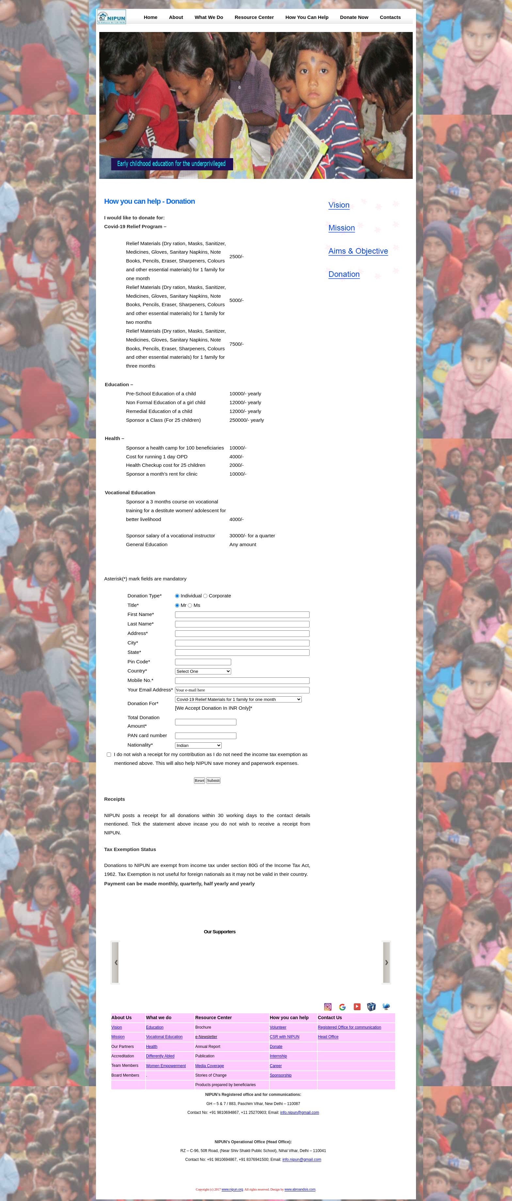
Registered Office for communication (349, 1027)
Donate (276, 1046)
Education (154, 1027)
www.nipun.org (232, 1190)
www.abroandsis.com (299, 1190)
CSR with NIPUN (284, 1037)
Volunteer (278, 1027)
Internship (278, 1056)
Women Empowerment (166, 1066)
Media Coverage (209, 1066)
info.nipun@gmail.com (299, 1112)
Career (276, 1066)
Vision (116, 1027)
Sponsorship (281, 1075)
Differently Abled (160, 1056)
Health (151, 1046)
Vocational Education (164, 1037)
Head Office (328, 1037)
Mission (118, 1037)
